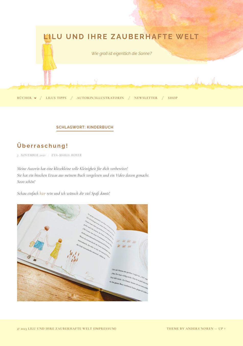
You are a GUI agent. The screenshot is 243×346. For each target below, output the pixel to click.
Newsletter (146, 98)
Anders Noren (199, 329)
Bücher (24, 98)
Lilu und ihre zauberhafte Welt (121, 36)
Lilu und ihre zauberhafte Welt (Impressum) (72, 329)
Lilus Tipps (56, 98)
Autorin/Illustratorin (100, 98)
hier (43, 193)
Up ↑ (222, 329)
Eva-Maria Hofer (67, 155)
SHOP (173, 98)
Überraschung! (43, 145)
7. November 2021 (31, 155)
